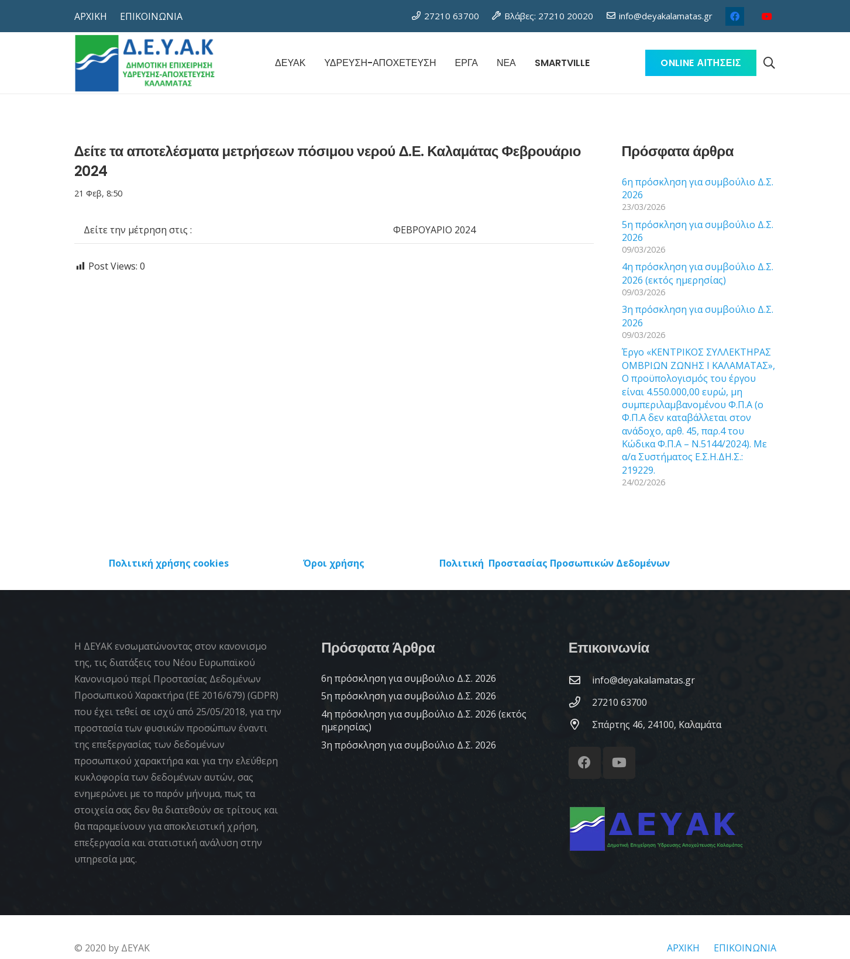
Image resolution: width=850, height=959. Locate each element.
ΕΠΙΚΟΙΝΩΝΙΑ (745, 947)
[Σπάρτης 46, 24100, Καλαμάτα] (580, 724)
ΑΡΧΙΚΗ (683, 947)
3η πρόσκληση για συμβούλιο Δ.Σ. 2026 (408, 745)
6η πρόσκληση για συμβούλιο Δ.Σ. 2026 (408, 678)
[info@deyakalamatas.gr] (580, 679)
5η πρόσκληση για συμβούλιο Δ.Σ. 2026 (408, 695)
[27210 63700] (580, 702)
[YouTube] (767, 16)
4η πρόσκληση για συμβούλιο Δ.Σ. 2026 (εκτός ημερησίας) (697, 273)
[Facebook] (734, 16)
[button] (769, 63)
